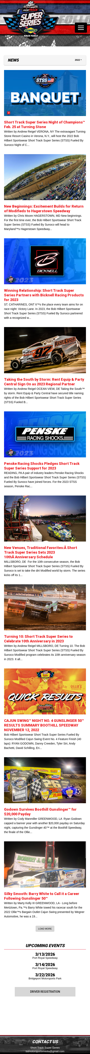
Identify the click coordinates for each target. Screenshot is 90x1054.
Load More (45, 928)
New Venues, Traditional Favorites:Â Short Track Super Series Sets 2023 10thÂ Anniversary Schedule (40, 552)
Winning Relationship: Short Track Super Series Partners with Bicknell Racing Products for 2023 (44, 295)
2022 (77, 60)
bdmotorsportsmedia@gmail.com (45, 1051)
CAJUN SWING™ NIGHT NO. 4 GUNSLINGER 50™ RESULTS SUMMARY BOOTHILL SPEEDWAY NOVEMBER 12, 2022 (44, 725)
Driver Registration (45, 991)
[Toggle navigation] (81, 28)
